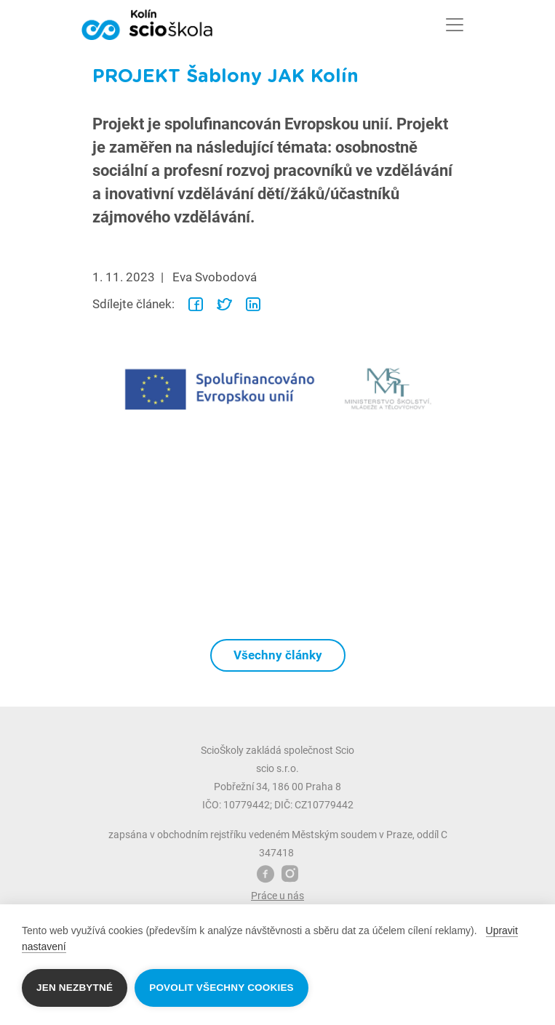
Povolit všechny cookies (221, 987)
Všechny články (277, 655)
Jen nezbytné (74, 987)
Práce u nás (277, 895)
